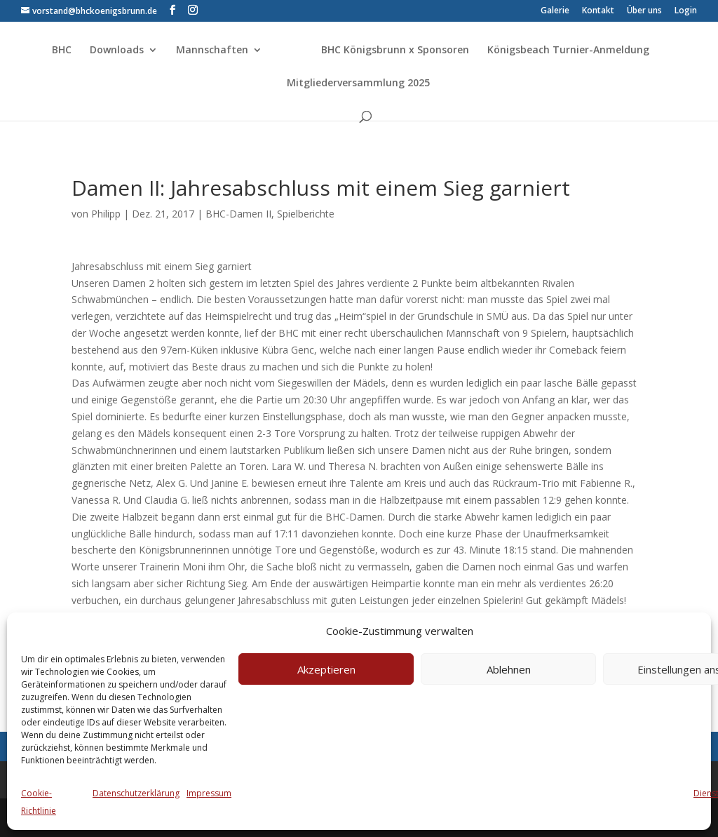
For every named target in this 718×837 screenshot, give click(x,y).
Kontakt (598, 11)
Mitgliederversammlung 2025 (358, 83)
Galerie (555, 11)
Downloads (117, 50)
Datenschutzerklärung (136, 793)
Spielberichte (305, 213)
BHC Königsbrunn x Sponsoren (395, 50)
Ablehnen (509, 669)
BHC (62, 50)
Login (686, 11)
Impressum (209, 793)
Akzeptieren (326, 669)
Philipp (106, 213)
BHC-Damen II (238, 213)
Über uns (644, 11)
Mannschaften (212, 50)
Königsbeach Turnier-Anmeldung (568, 50)
